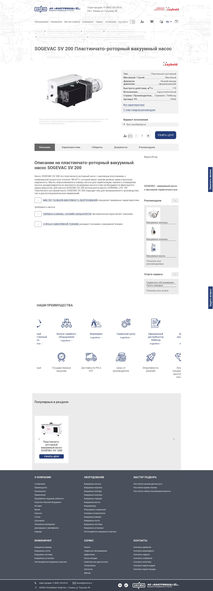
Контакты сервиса (142, 555)
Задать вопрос (210, 298)
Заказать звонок (210, 179)
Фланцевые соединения (95, 510)
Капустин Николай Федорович (48, 502)
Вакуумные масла (92, 502)
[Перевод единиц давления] (161, 22)
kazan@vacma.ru (84, 583)
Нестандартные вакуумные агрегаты (100, 532)
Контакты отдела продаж (145, 569)
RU (167, 22)
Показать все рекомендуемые (155, 262)
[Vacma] (58, 9)
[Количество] (142, 136)
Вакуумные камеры (92, 517)
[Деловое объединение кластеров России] (138, 9)
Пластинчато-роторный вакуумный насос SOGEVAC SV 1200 (51, 446)
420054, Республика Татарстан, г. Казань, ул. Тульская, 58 (64, 588)
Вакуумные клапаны (93, 495)
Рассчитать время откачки (145, 488)
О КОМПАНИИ (43, 477)
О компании (40, 484)
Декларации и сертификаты (47, 528)
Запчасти (88, 569)
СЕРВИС (89, 540)
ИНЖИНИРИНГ (43, 540)
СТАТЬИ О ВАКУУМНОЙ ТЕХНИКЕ (61, 224)
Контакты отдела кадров (144, 566)
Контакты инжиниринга (144, 551)
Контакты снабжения (143, 558)
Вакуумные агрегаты (93, 488)
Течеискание (90, 566)
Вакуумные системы (93, 524)
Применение (40, 495)
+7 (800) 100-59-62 (112, 7)
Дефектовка (89, 555)
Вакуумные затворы (93, 491)
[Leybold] (166, 9)
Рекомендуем (152, 200)
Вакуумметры (90, 506)
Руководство (40, 491)
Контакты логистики (142, 562)
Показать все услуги (157, 290)
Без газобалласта (136, 124)
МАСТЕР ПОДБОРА (145, 477)
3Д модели (39, 521)
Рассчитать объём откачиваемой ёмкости (152, 491)
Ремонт (87, 547)
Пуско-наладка (154, 285)
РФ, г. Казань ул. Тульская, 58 (102, 11)
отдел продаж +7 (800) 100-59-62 (53, 583)
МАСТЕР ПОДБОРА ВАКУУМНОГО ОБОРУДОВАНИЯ (70, 200)
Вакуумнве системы (43, 555)
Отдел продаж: (95, 7)
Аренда (87, 573)
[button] (174, 439)
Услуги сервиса (153, 274)
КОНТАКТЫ (140, 540)
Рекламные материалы (45, 524)
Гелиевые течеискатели (94, 513)
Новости (38, 513)
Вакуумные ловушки (93, 499)
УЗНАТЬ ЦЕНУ (51, 456)
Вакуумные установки (94, 528)
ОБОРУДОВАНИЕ (94, 477)
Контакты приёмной (142, 547)
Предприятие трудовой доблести (49, 499)
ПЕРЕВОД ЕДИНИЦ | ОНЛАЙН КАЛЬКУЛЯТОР (67, 214)
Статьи (37, 517)
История (38, 506)
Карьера (38, 532)
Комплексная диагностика (96, 562)
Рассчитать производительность (148, 484)
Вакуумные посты (92, 521)
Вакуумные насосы (92, 484)
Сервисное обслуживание (160, 282)
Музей (37, 510)
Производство (41, 488)
